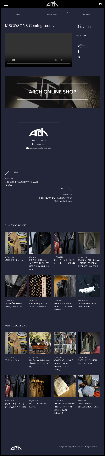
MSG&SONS (81, 35)
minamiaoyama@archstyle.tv (38, 148)
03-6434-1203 (38, 145)
